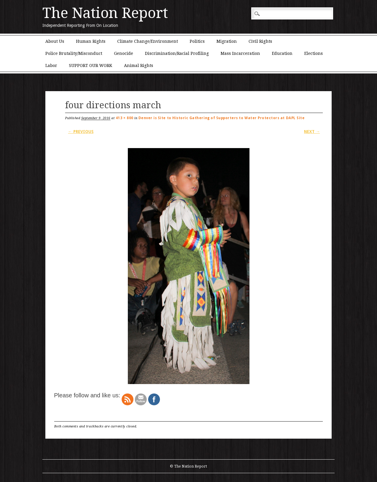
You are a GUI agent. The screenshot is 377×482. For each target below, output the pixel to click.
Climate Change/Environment (147, 41)
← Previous (81, 131)
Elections (313, 53)
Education (282, 53)
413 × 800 (124, 118)
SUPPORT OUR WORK (90, 65)
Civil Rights (260, 41)
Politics (197, 41)
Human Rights (90, 41)
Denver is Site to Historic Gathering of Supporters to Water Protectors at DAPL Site (221, 118)
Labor (51, 65)
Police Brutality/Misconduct (73, 53)
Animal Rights (138, 65)
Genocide (123, 53)
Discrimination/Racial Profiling (177, 53)
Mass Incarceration (240, 53)
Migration (226, 41)
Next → (312, 131)
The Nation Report (105, 13)
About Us (54, 41)
